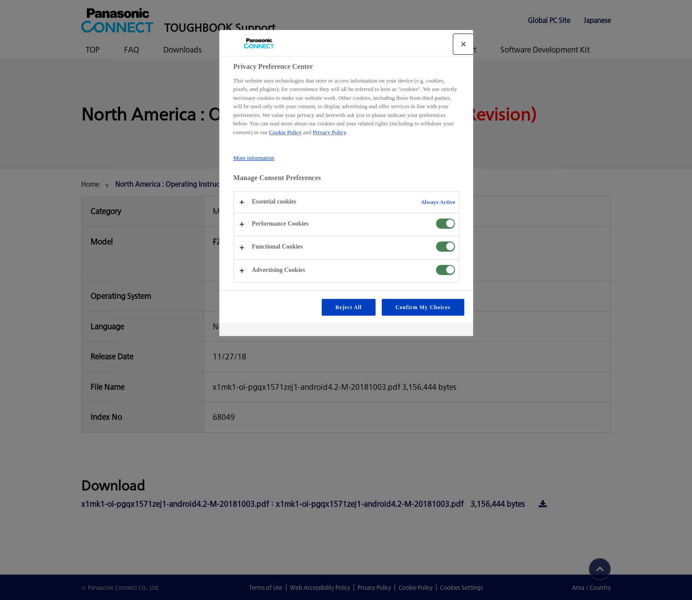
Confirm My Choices (423, 307)
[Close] (463, 44)
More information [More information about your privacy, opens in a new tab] (254, 158)
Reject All (348, 307)
